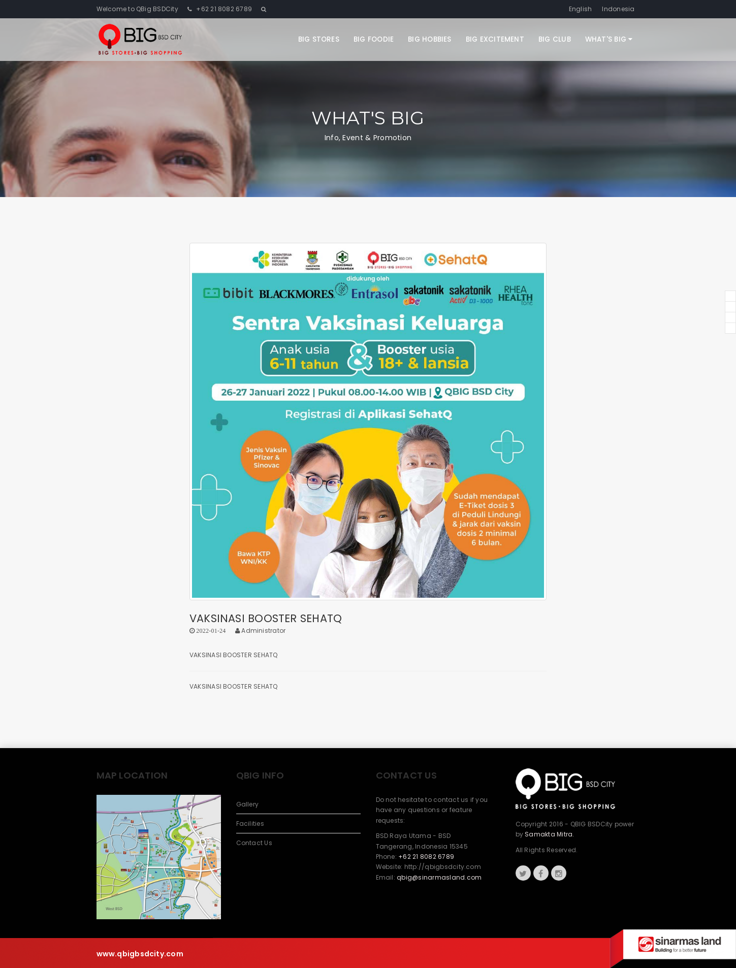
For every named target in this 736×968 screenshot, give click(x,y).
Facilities (250, 823)
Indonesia (618, 9)
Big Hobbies (430, 39)
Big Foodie (374, 39)
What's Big (609, 39)
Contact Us (254, 842)
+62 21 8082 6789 (223, 9)
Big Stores (318, 39)
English (580, 9)
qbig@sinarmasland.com (439, 877)
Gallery (247, 804)
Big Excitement (495, 39)
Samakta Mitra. (549, 834)
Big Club (554, 39)
